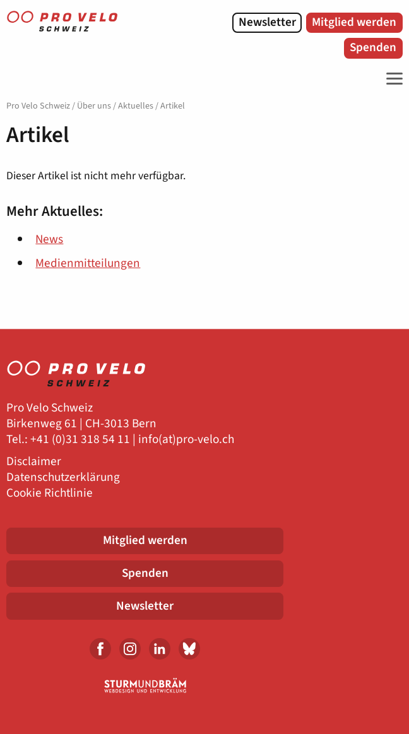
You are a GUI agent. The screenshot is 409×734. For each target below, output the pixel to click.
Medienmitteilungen (87, 263)
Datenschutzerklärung (63, 477)
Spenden (373, 47)
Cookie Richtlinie (49, 493)
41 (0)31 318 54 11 (83, 439)
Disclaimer (33, 462)
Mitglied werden (354, 22)
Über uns (94, 106)
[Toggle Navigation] (391, 79)
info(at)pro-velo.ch (186, 439)
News (49, 239)
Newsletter (267, 22)
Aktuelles (135, 106)
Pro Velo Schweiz (38, 106)
